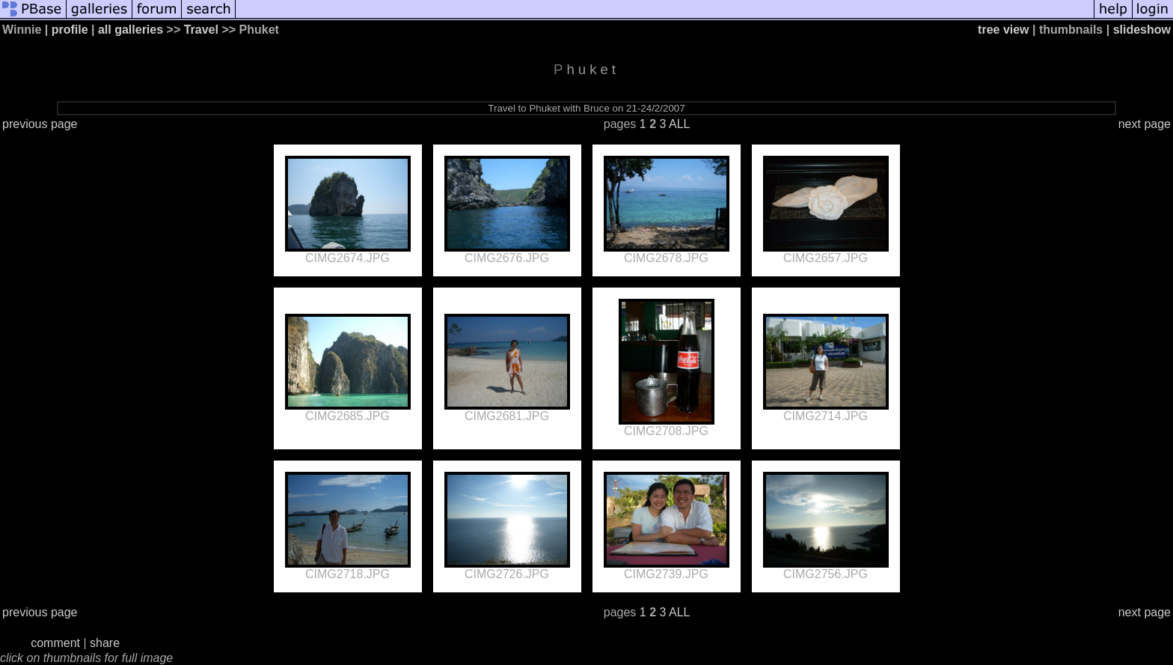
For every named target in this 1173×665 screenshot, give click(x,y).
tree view (1003, 29)
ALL (679, 124)
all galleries (130, 29)
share (105, 643)
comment (55, 643)
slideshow (1142, 29)
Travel (201, 29)
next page (1144, 124)
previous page (40, 124)
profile (70, 29)
